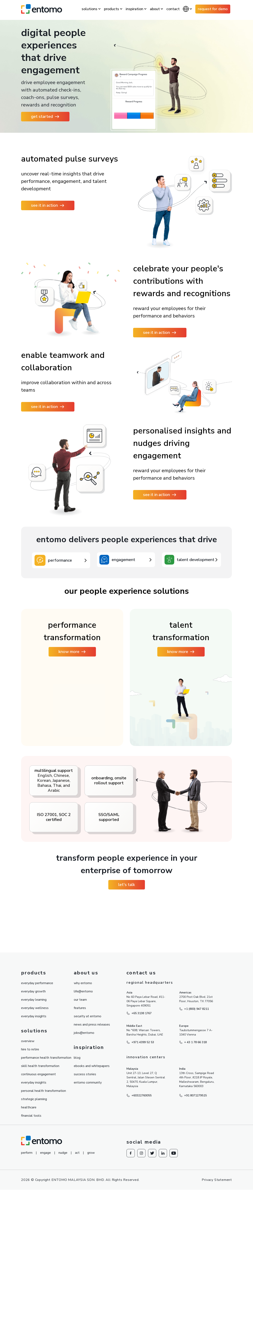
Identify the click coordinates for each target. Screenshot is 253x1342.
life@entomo (83, 1148)
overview (27, 1198)
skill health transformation (40, 1223)
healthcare (28, 1264)
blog (77, 1215)
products (111, 8)
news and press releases (92, 1181)
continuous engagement (38, 1231)
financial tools (31, 1273)
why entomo (83, 1140)
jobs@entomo (84, 1190)
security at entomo (87, 1173)
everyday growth (33, 1148)
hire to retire (30, 1206)
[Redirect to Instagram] (141, 1310)
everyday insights (33, 1173)
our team (80, 1157)
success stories (85, 1231)
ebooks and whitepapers (92, 1223)
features (80, 1165)
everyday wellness (35, 1165)
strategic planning (34, 1256)
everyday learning (34, 1157)
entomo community (88, 1239)
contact (173, 8)
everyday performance (37, 1140)
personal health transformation (43, 1248)
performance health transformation (46, 1215)
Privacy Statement (217, 1337)
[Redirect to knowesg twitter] (152, 1310)
